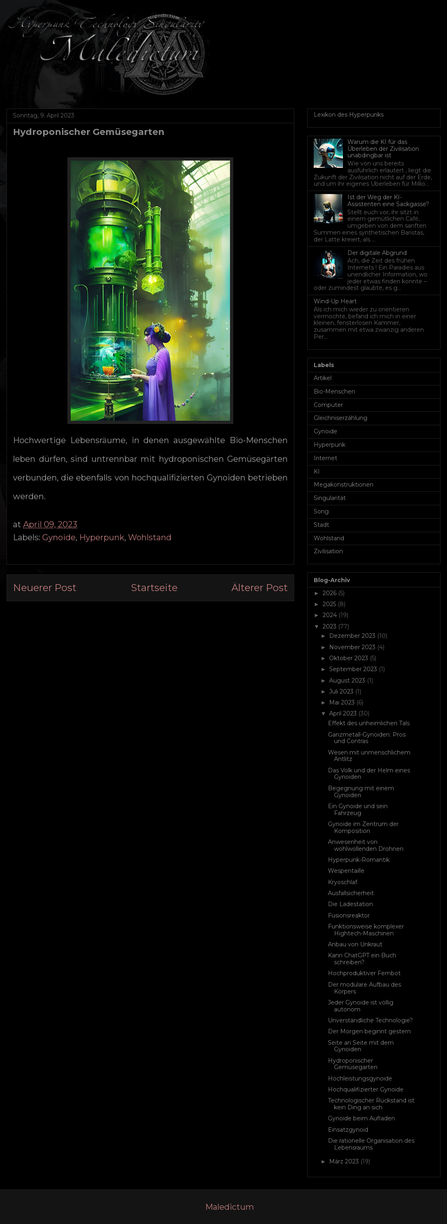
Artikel (323, 378)
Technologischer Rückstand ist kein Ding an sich (371, 1104)
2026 (330, 593)
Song (321, 511)
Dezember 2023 (353, 635)
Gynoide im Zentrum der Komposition (363, 827)
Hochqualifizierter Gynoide (366, 1089)
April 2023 (343, 713)
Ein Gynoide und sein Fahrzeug (358, 809)
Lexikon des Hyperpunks (349, 114)
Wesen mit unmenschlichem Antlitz (369, 756)
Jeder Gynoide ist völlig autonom (360, 1006)
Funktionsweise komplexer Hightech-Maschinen (366, 930)
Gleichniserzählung (340, 418)
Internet (325, 458)
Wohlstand (149, 537)
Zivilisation (328, 551)
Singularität (330, 498)
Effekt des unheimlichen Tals (369, 723)
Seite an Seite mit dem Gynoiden (361, 1046)
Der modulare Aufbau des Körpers (364, 988)
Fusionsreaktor (349, 915)
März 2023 (344, 1161)
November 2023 (353, 647)
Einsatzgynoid (348, 1129)
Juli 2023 (342, 691)
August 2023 (348, 680)
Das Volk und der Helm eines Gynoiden (369, 774)
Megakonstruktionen (343, 484)
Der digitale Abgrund (377, 253)
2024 (331, 615)
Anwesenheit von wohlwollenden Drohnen (366, 845)
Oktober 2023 (349, 658)
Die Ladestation (350, 904)
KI (317, 471)
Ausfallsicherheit (351, 893)
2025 (330, 604)
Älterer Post (260, 588)
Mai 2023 (342, 702)
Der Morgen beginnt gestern (369, 1031)
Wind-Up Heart (335, 301)
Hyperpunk (101, 537)
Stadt (321, 524)
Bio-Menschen (334, 391)
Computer (328, 405)
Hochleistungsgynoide (360, 1078)
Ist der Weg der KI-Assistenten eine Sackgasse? (388, 200)
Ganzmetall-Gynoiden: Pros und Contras (367, 738)
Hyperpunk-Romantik (359, 859)
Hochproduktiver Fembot (364, 973)
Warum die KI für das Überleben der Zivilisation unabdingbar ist (383, 148)
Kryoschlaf (342, 882)
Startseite (154, 588)
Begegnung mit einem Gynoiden (361, 792)
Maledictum (229, 1207)
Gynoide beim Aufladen (361, 1118)
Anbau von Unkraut (355, 944)
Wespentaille (346, 870)
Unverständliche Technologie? (370, 1020)
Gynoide (59, 537)
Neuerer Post (44, 588)
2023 (330, 626)
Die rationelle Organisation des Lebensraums (371, 1144)
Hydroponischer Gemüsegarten (353, 1064)
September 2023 (354, 669)
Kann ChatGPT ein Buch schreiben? (362, 959)
